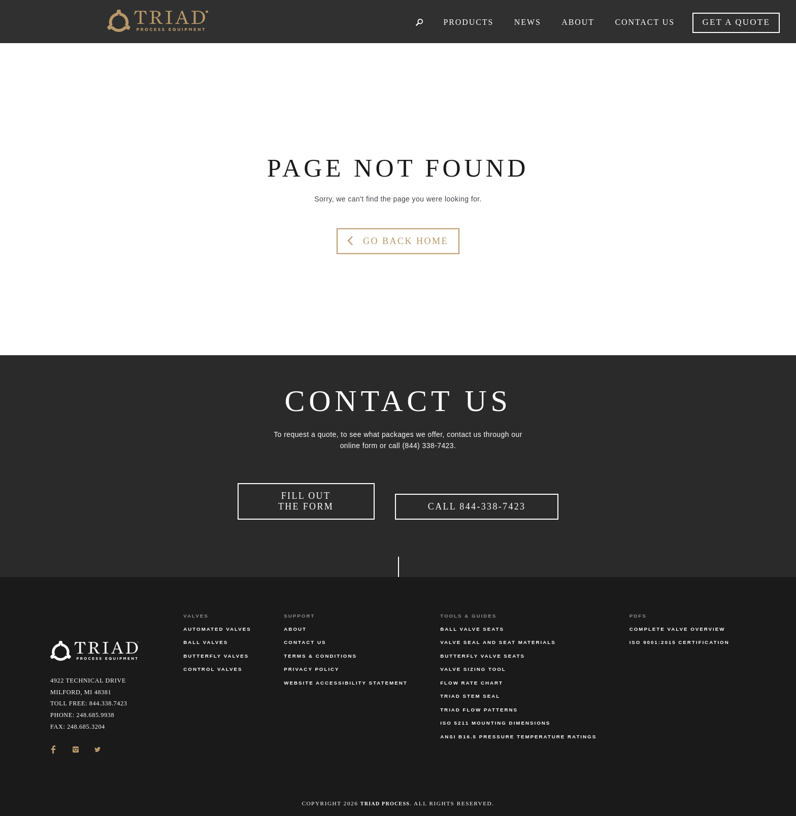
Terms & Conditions (320, 650)
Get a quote (736, 22)
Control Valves (212, 664)
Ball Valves (205, 637)
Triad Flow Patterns (479, 704)
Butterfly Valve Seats (482, 650)
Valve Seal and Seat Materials (498, 637)
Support (299, 610)
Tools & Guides (468, 610)
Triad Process (385, 798)
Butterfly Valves (216, 650)
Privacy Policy (311, 664)
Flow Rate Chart (471, 677)
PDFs (638, 610)
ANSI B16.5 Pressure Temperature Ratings (518, 731)
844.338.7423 (108, 698)
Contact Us (305, 637)
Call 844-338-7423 (477, 504)
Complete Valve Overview (677, 624)
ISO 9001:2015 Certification (679, 637)
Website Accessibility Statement (345, 677)
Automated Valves (217, 624)
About (295, 624)
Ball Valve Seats (472, 624)
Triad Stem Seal (470, 691)
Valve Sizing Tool (473, 664)
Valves (196, 610)
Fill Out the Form (306, 498)
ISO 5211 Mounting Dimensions (495, 718)
